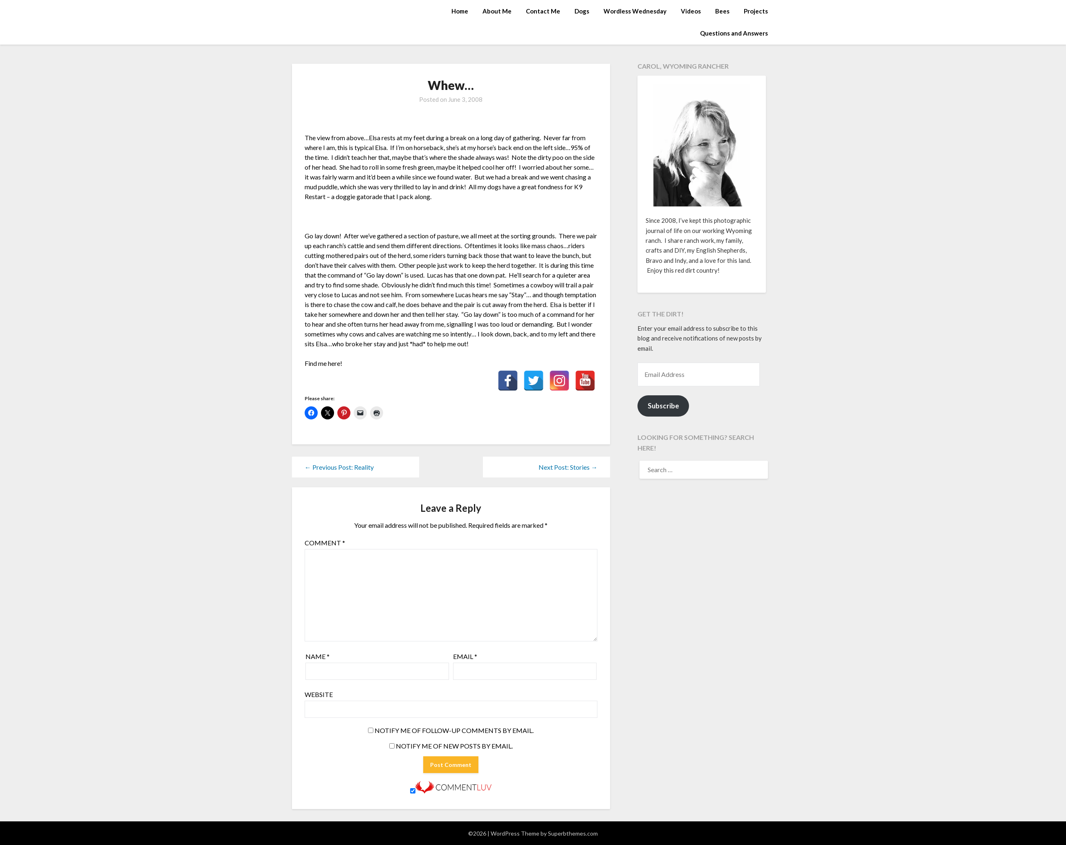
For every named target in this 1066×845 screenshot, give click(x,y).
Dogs (582, 11)
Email (465, 656)
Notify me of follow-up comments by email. (454, 730)
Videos (691, 11)
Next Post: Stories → (568, 467)
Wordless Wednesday (635, 11)
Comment (325, 543)
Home (459, 11)
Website (319, 694)
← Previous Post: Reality (339, 467)
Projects (756, 11)
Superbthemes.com (573, 833)
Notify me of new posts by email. (454, 746)
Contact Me (543, 11)
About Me (497, 11)
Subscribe (663, 405)
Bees (722, 11)
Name (317, 656)
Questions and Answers (734, 33)
